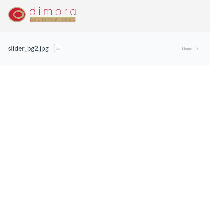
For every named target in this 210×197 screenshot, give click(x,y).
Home (187, 48)
